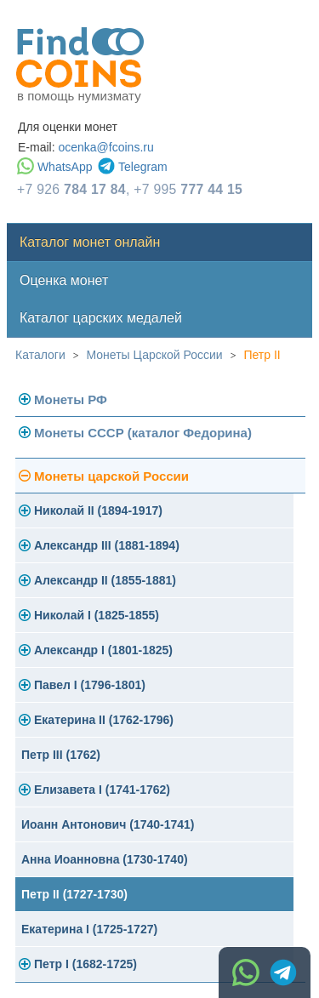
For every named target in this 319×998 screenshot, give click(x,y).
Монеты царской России (111, 476)
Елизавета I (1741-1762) (102, 789)
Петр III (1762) (60, 754)
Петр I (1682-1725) (85, 964)
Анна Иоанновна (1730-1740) (104, 859)
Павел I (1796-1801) (89, 685)
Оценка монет (64, 280)
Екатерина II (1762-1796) (104, 720)
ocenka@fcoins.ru (105, 147)
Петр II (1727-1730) (74, 894)
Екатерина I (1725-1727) (89, 929)
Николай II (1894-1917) (98, 510)
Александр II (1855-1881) (105, 580)
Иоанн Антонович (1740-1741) (108, 824)
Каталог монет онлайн (90, 242)
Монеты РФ (70, 399)
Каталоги (40, 355)
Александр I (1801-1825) (103, 650)
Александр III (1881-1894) (106, 545)
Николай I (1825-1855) (96, 615)
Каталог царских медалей (101, 318)
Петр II (261, 355)
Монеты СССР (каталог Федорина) (143, 432)
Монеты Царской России (155, 355)
